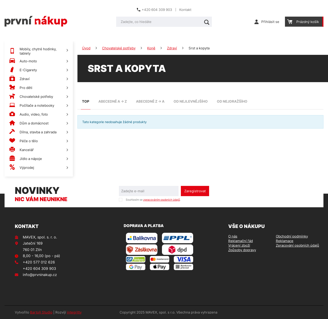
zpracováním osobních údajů (161, 199)
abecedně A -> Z (112, 101)
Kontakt (185, 10)
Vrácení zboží (239, 245)
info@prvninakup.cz (40, 274)
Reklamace (284, 241)
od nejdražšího (232, 101)
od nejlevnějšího (191, 101)
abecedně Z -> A (150, 101)
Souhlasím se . (153, 199)
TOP (85, 101)
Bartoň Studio (41, 312)
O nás (232, 236)
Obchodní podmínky (292, 236)
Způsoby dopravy (242, 250)
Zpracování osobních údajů (297, 245)
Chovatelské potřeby (119, 48)
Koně (151, 48)
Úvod (86, 48)
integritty (74, 312)
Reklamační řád (240, 241)
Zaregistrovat (195, 191)
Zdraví (172, 48)
